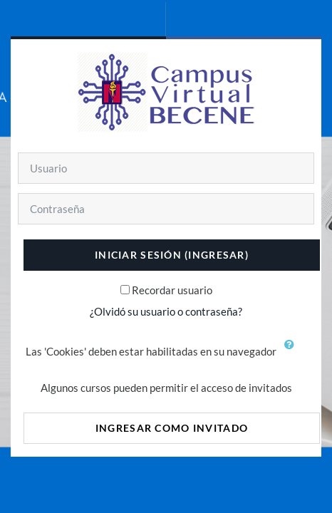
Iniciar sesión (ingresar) (172, 255)
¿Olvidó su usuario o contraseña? (166, 311)
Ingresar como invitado (171, 428)
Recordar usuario (172, 290)
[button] (292, 352)
